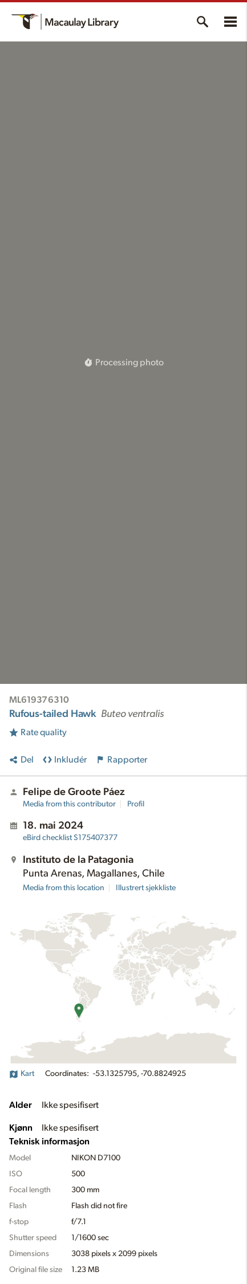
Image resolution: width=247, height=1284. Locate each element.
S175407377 (70, 838)
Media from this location (63, 888)
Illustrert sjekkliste (146, 888)
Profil (135, 804)
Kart (21, 1074)
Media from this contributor (69, 804)
